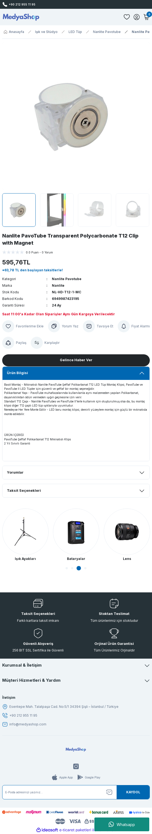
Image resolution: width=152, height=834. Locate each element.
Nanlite (58, 285)
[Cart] (146, 17)
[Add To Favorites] (23, 326)
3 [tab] (79, 568)
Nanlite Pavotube (66, 279)
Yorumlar (15, 472)
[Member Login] (136, 17)
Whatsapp (122, 824)
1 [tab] (67, 568)
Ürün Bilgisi (17, 373)
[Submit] (133, 792)
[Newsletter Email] (76, 792)
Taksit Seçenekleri (24, 490)
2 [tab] (72, 568)
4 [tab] (85, 568)
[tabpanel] (25, 535)
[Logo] (21, 17)
